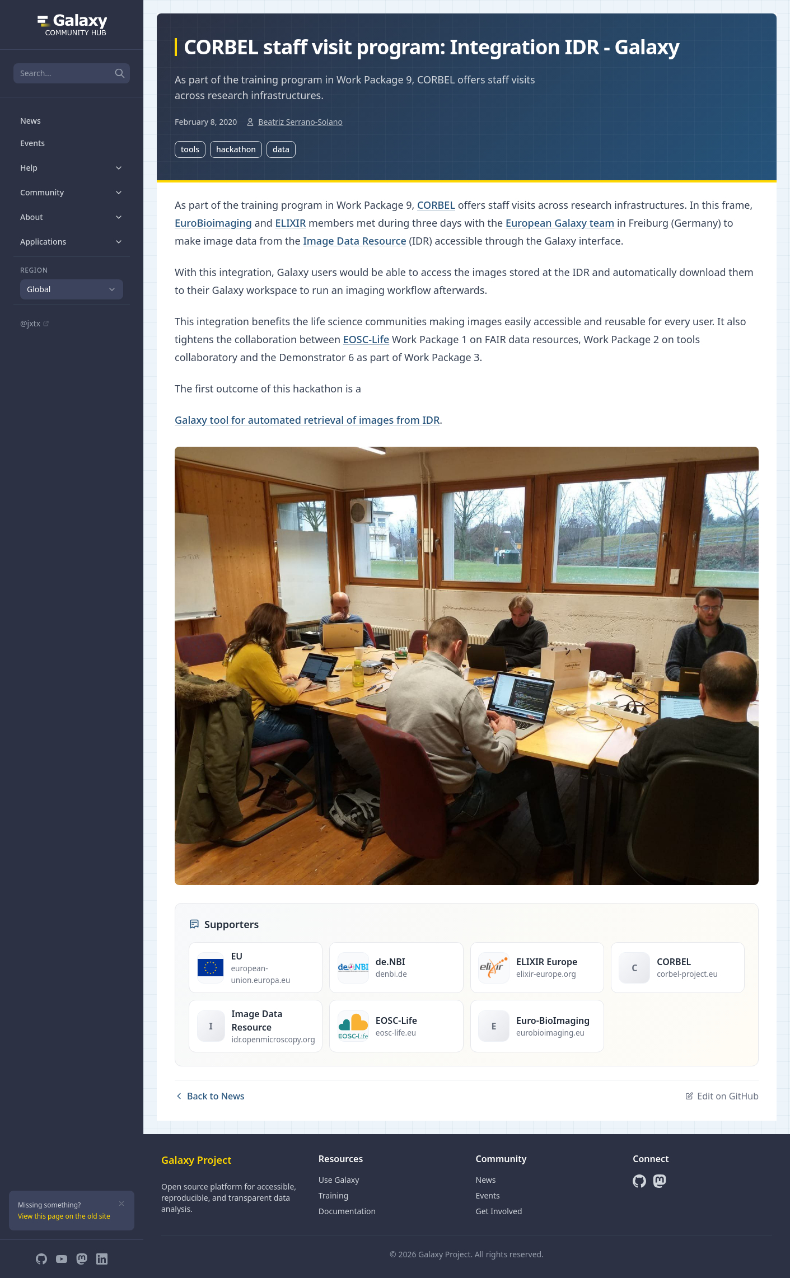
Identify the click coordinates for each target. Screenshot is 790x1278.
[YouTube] (61, 1259)
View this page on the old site (64, 1216)
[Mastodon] (81, 1259)
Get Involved (499, 1211)
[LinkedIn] (101, 1259)
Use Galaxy (339, 1179)
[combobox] (71, 289)
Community (71, 192)
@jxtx (34, 323)
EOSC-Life (366, 339)
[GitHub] (41, 1259)
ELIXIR (290, 223)
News (30, 120)
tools (190, 149)
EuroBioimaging (213, 223)
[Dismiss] (121, 1203)
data (281, 149)
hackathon (236, 149)
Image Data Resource (354, 240)
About (71, 217)
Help (71, 167)
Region (34, 270)
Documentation (347, 1211)
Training (334, 1195)
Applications (71, 241)
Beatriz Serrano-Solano (300, 121)
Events (32, 143)
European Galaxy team (560, 223)
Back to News (210, 1096)
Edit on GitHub (722, 1096)
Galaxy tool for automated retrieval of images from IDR (307, 420)
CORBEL (436, 205)
